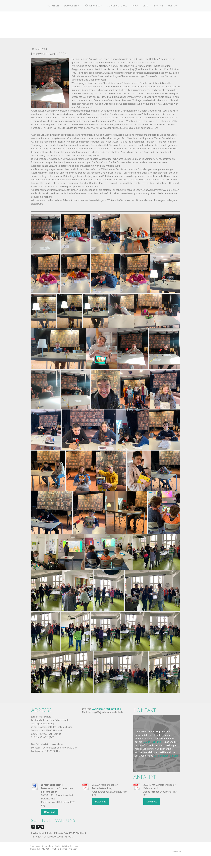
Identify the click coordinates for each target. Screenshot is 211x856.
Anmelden (176, 851)
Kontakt (173, 5)
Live (145, 5)
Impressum (35, 846)
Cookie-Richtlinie (152, 741)
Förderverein (93, 5)
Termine (158, 5)
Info (135, 5)
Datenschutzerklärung (166, 755)
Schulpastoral (117, 5)
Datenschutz (47, 846)
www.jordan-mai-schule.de (106, 708)
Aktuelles (53, 5)
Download (49, 812)
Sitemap (74, 846)
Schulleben (72, 5)
